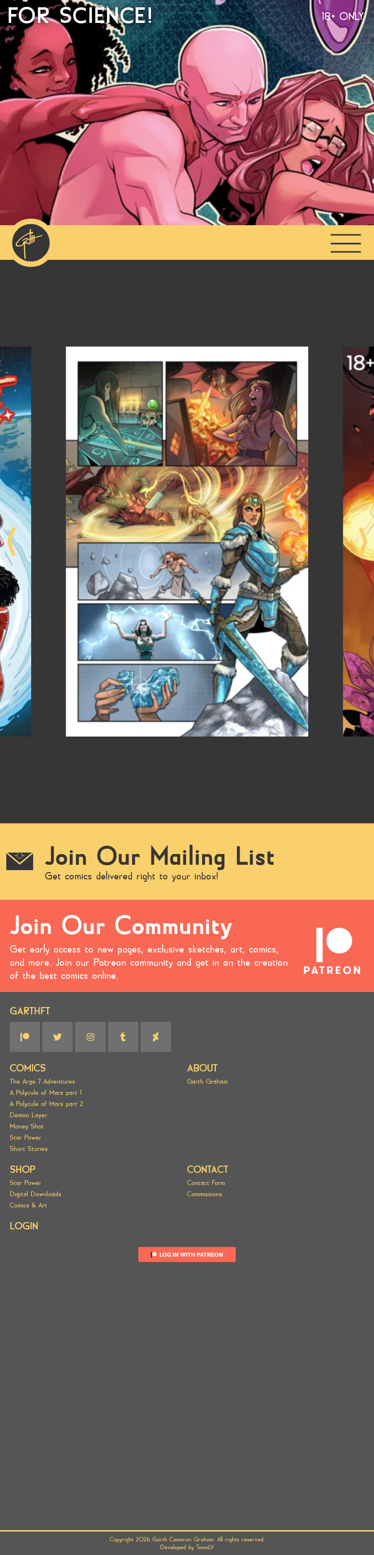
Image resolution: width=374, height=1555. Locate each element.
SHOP (23, 1169)
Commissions (204, 1194)
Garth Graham (207, 1081)
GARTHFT (30, 1011)
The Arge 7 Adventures (42, 1081)
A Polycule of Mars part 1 (46, 1092)
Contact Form (206, 1182)
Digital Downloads (35, 1194)
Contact (207, 1169)
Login (24, 1226)
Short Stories (29, 1148)
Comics (28, 1068)
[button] (11, 541)
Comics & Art (28, 1205)
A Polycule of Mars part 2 (46, 1103)
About (202, 1068)
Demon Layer (28, 1115)
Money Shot (27, 1126)
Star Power (25, 1137)
